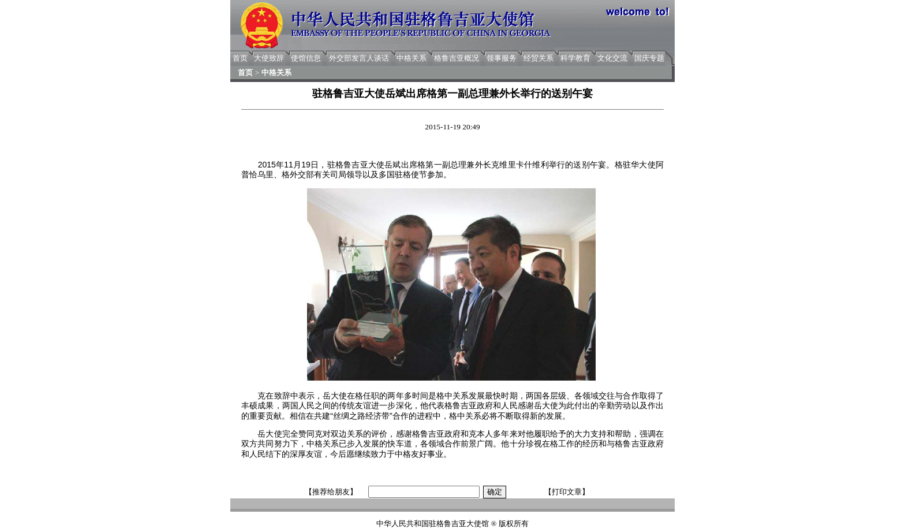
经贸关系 (538, 58)
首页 (240, 58)
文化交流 (612, 58)
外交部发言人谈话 (359, 58)
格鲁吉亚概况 (456, 58)
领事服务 (502, 58)
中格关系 (412, 58)
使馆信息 (306, 58)
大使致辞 (269, 58)
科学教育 (575, 58)
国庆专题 (649, 58)
